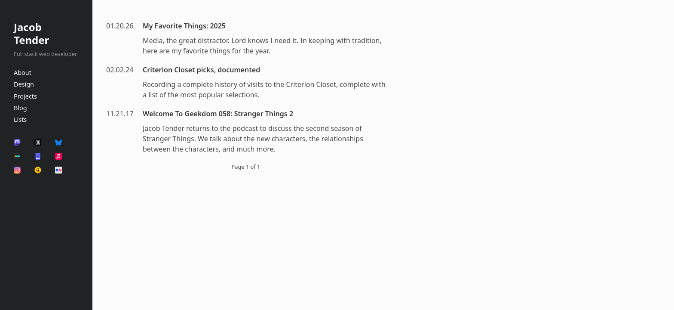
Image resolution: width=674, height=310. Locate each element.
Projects (25, 96)
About (22, 72)
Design (24, 84)
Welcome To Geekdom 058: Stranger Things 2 (218, 113)
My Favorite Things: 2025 (184, 26)
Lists (20, 119)
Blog (20, 108)
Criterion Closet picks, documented (201, 69)
